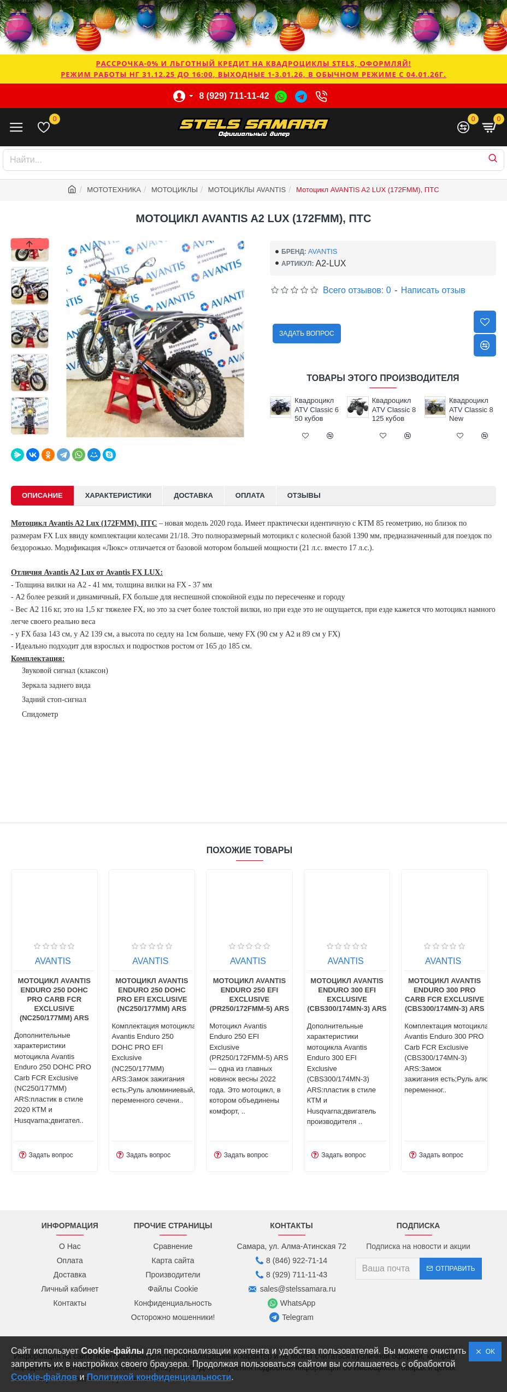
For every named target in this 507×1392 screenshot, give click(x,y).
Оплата (250, 495)
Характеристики (118, 495)
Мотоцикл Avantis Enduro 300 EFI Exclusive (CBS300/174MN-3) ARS (346, 995)
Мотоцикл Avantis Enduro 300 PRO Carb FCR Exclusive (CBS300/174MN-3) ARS (444, 995)
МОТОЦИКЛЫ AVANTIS (247, 190)
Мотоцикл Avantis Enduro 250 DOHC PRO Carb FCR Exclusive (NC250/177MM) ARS (54, 999)
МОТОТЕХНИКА (114, 190)
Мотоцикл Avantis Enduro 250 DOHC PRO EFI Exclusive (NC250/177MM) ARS (151, 995)
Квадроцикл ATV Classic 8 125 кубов (394, 409)
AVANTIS (323, 251)
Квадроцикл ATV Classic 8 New (471, 409)
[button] (30, 431)
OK (488, 1351)
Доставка (193, 495)
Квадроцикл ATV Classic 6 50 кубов (316, 409)
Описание (42, 495)
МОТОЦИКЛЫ (174, 190)
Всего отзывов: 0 (357, 290)
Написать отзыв (433, 290)
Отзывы (304, 495)
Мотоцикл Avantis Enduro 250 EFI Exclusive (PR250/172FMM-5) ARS (249, 995)
